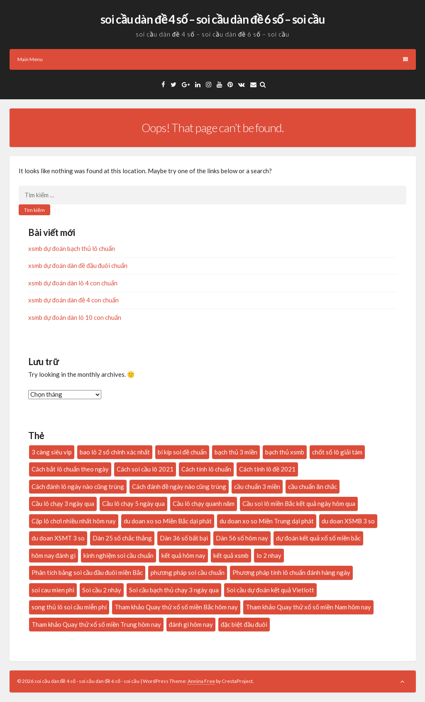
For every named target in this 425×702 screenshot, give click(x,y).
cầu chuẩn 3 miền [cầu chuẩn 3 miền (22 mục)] (257, 486)
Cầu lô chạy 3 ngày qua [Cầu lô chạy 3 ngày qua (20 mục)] (63, 503)
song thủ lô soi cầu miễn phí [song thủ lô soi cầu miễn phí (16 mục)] (69, 607)
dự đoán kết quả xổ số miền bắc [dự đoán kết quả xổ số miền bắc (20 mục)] (318, 538)
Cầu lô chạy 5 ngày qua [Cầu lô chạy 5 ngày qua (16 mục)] (133, 503)
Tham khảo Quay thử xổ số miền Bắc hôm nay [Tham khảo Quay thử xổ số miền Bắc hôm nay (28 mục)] (176, 607)
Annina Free (201, 681)
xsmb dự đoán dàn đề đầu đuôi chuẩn (77, 265)
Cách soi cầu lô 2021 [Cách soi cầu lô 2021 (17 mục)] (145, 469)
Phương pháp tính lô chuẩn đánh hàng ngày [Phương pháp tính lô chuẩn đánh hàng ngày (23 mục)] (291, 572)
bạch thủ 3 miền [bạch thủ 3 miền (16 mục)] (236, 452)
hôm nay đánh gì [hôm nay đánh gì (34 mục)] (54, 555)
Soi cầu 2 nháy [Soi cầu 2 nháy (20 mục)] (101, 590)
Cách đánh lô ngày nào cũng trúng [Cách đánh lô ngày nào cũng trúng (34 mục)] (78, 486)
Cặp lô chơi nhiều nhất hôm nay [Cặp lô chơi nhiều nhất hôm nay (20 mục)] (74, 521)
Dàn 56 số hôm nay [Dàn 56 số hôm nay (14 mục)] (242, 538)
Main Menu (212, 59)
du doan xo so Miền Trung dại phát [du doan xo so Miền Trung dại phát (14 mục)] (267, 521)
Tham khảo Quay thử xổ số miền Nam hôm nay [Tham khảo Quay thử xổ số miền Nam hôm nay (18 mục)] (308, 607)
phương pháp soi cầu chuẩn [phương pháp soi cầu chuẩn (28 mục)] (188, 572)
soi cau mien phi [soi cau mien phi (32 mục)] (53, 590)
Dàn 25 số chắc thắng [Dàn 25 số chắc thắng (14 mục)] (122, 538)
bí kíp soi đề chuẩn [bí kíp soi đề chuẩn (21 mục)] (182, 452)
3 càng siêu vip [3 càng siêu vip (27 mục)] (52, 452)
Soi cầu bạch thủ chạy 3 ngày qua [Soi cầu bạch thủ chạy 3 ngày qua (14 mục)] (174, 590)
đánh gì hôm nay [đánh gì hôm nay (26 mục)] (191, 624)
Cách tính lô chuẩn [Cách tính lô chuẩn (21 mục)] (206, 469)
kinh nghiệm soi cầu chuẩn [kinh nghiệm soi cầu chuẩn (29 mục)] (118, 555)
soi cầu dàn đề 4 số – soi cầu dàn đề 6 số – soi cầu (212, 19)
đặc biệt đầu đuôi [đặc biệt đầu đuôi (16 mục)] (244, 624)
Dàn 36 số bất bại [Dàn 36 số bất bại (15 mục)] (184, 538)
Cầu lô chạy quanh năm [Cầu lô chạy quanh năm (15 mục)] (203, 503)
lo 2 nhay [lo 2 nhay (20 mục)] (268, 555)
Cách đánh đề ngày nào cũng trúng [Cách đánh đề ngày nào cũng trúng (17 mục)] (179, 486)
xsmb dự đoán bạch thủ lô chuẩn (71, 248)
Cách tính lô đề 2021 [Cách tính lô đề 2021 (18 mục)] (267, 469)
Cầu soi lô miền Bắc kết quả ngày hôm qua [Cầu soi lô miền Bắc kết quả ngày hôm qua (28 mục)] (298, 503)
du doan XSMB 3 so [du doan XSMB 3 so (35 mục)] (348, 521)
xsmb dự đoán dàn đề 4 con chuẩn (73, 300)
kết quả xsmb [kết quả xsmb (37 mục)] (231, 555)
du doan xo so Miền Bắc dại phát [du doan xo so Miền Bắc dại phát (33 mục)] (168, 521)
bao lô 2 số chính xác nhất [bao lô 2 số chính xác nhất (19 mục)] (115, 452)
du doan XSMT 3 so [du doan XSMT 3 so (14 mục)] (58, 538)
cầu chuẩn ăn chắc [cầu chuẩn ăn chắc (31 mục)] (312, 486)
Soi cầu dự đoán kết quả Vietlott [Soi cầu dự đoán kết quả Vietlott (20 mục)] (270, 590)
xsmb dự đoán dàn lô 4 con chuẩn (72, 283)
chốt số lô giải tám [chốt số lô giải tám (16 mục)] (337, 452)
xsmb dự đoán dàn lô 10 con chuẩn (74, 317)
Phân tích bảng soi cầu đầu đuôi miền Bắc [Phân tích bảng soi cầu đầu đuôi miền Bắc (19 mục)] (87, 572)
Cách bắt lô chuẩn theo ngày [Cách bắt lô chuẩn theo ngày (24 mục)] (70, 469)
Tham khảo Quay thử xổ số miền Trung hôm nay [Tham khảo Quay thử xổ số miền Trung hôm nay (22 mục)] (96, 624)
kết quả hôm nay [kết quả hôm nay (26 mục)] (183, 555)
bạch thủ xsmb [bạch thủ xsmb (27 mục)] (284, 452)
